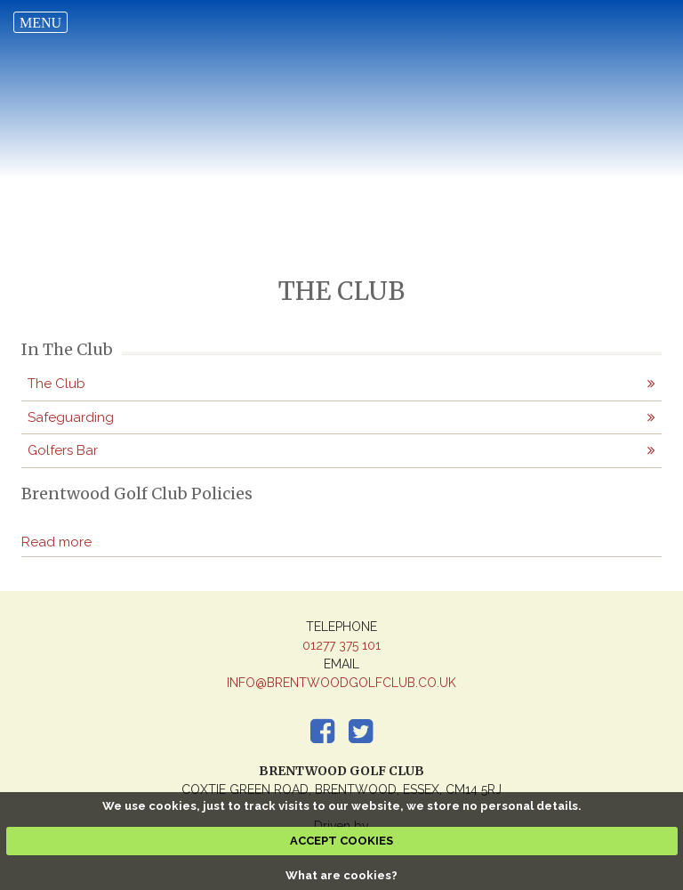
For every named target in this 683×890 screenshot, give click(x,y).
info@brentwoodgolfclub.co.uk (341, 683)
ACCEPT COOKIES (341, 840)
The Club (56, 384)
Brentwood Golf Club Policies (137, 493)
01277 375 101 (341, 645)
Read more (56, 542)
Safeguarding (71, 417)
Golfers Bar (63, 450)
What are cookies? (341, 875)
